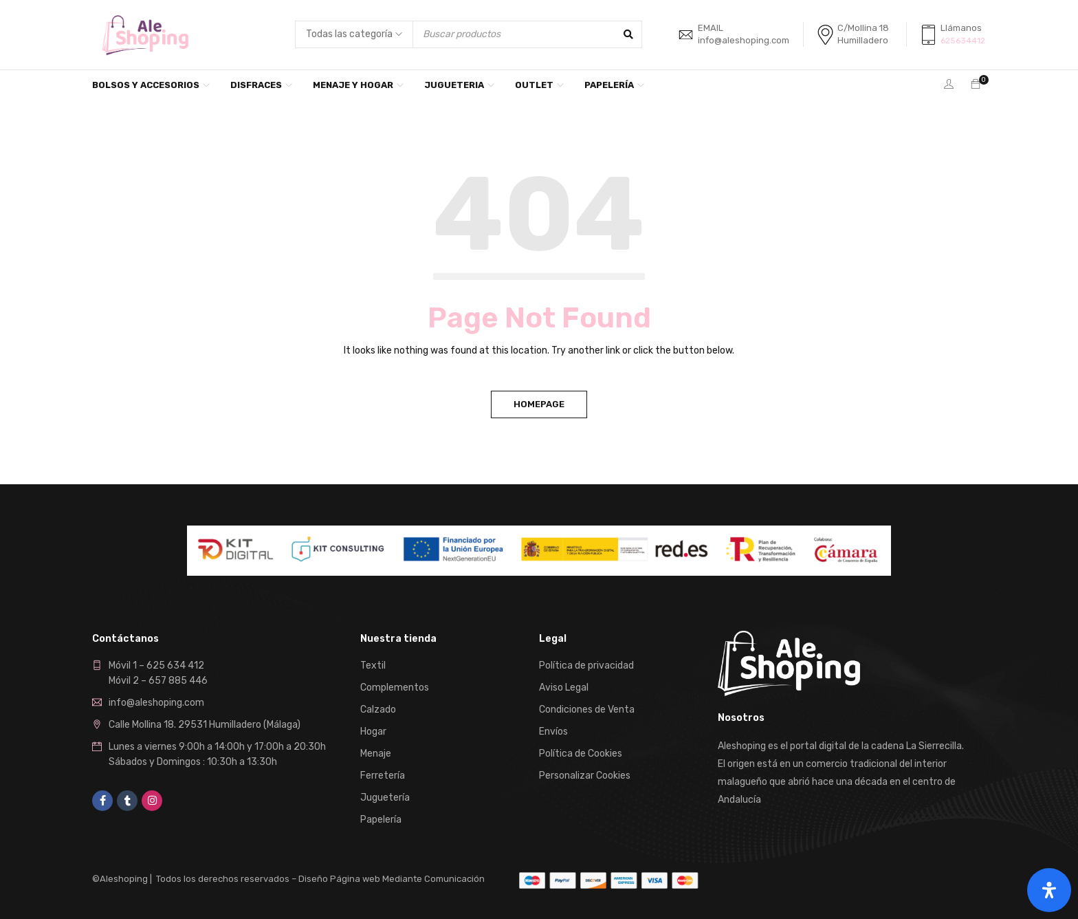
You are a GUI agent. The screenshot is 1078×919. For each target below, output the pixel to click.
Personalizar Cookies (584, 775)
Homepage (539, 404)
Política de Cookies (580, 753)
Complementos (394, 687)
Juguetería (385, 797)
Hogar (373, 731)
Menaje (375, 753)
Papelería (381, 819)
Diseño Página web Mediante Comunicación (391, 879)
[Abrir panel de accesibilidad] (1049, 890)
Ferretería (382, 775)
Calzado (378, 709)
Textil (373, 665)
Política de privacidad (586, 665)
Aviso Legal (563, 687)
